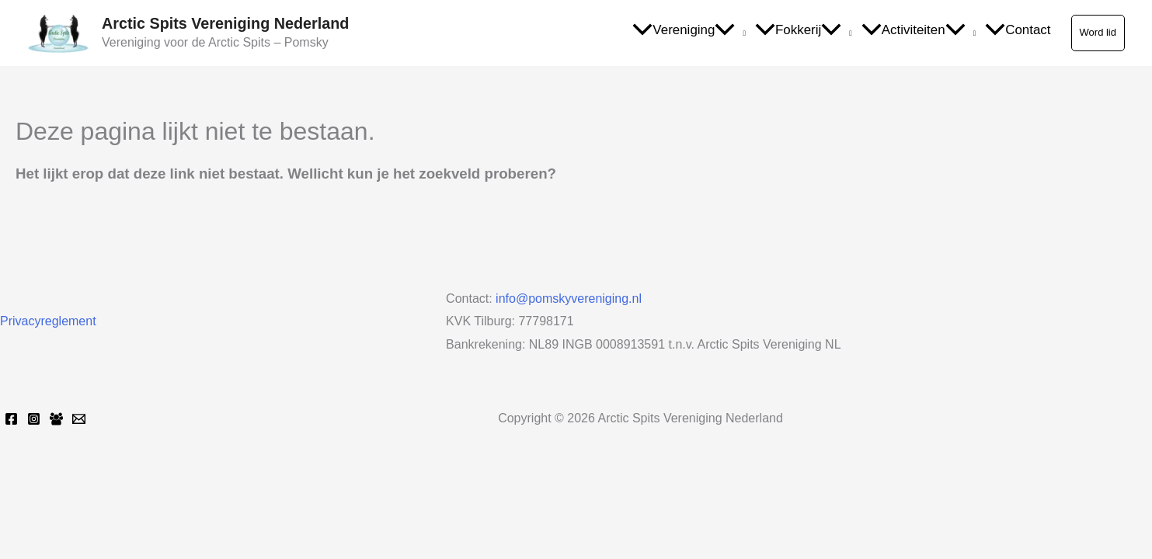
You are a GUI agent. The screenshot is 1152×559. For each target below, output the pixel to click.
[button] (1098, 32)
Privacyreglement (48, 321)
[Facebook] (11, 418)
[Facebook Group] (56, 418)
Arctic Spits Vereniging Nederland (225, 23)
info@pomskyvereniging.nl (569, 298)
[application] (730, 31)
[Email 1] (78, 418)
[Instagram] (33, 418)
